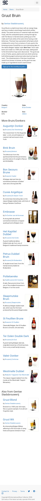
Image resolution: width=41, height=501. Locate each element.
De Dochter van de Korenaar (14, 215)
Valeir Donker (11, 355)
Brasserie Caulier (10, 176)
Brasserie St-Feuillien (12, 322)
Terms (22, 491)
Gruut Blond (10, 399)
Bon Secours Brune (10, 171)
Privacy (14, 491)
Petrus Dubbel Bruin (11, 255)
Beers (12, 9)
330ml (24, 114)
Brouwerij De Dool (11, 340)
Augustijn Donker (13, 125)
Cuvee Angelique (13, 192)
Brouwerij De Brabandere (13, 260)
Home (5, 9)
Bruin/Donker (26, 107)
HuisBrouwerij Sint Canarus (14, 280)
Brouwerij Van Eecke (12, 238)
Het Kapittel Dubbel (10, 233)
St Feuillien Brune (13, 318)
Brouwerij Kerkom (11, 151)
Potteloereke (10, 276)
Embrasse (9, 211)
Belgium (4, 107)
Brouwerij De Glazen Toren (14, 196)
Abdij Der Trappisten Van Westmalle (17, 375)
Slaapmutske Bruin (10, 297)
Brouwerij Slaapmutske (13, 302)
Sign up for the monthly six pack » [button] (14, 66)
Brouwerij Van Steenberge (14, 130)
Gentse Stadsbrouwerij (14, 23)
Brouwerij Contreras (11, 359)
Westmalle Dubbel (13, 371)
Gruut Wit (8, 419)
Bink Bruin (9, 147)
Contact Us (5, 491)
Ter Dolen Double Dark (16, 336)
